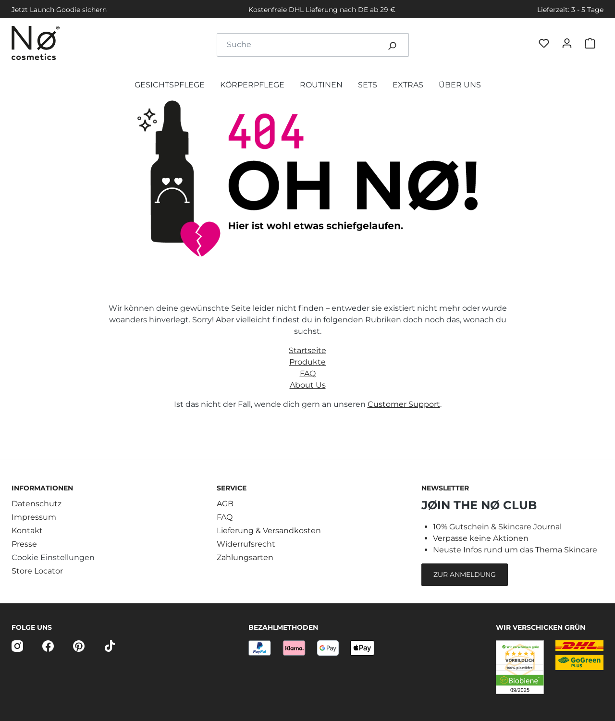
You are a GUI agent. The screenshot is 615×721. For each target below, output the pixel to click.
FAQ (308, 373)
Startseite (307, 350)
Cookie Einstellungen (53, 557)
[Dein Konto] (568, 45)
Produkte (307, 362)
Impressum (34, 517)
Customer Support (404, 404)
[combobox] (297, 45)
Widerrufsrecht (246, 544)
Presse (24, 544)
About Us (308, 385)
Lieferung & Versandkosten (269, 530)
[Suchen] (392, 45)
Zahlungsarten (245, 557)
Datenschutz (37, 503)
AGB (225, 503)
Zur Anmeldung (464, 574)
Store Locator (37, 570)
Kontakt (27, 530)
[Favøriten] (545, 45)
